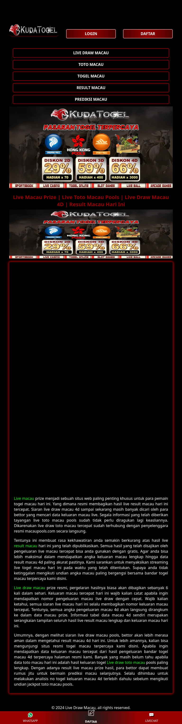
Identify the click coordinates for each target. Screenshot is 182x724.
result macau (25, 545)
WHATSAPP (30, 717)
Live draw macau (29, 587)
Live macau (24, 498)
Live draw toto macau (126, 662)
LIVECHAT (151, 717)
